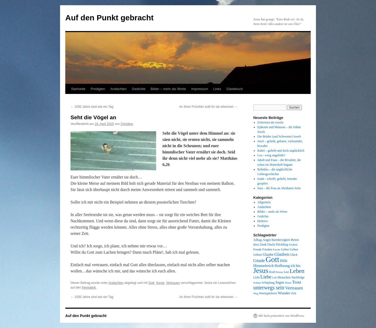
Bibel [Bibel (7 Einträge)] (256, 244)
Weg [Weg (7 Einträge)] (255, 293)
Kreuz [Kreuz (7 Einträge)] (279, 272)
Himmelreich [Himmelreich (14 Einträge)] (263, 266)
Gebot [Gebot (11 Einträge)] (294, 249)
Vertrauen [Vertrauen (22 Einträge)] (294, 287)
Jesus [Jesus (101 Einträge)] (260, 271)
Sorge (160, 283)
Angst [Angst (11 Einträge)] (266, 240)
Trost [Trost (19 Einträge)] (296, 282)
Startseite (78, 89)
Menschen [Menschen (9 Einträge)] (284, 277)
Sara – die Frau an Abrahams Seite (279, 188)
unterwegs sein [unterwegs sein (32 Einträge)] (268, 287)
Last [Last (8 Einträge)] (286, 271)
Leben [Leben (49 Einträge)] (297, 271)
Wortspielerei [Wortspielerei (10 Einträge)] (268, 293)
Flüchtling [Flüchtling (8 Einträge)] (282, 244)
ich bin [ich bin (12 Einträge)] (296, 266)
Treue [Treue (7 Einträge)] (288, 282)
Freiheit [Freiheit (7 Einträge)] (293, 244)
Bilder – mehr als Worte (168, 89)
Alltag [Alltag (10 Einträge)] (257, 240)
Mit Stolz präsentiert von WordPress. (281, 316)
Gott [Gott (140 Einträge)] (272, 259)
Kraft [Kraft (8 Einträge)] (272, 271)
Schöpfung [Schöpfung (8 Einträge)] (268, 282)
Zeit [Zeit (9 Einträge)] (293, 293)
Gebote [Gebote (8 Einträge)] (257, 254)
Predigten (98, 89)
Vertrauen (173, 283)
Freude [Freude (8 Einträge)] (257, 249)
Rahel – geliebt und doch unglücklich (280, 150)
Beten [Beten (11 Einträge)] (295, 240)
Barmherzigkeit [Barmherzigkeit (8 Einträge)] (281, 239)
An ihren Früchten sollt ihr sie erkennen (208, 107)
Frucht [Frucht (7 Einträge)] (276, 249)
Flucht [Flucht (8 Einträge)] (271, 244)
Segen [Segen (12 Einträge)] (279, 282)
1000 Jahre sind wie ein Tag (91, 107)
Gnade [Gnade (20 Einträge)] (259, 260)
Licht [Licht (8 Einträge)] (256, 277)
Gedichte (138, 89)
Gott (151, 283)
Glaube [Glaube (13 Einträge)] (268, 254)
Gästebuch (234, 89)
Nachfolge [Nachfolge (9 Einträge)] (298, 277)
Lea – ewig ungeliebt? (271, 155)
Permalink (89, 287)
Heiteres (262, 221)
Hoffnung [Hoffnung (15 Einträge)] (282, 266)
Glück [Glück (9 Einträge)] (294, 255)
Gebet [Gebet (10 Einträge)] (285, 249)
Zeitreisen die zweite (270, 122)
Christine (127, 124)
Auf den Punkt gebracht (109, 17)
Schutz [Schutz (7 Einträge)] (257, 282)
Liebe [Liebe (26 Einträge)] (265, 276)
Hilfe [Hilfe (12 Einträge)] (283, 261)
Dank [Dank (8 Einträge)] (263, 244)
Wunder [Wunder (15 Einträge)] (284, 293)
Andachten (118, 89)
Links (217, 89)
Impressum (199, 89)
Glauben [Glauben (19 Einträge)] (281, 254)
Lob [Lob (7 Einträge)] (274, 277)
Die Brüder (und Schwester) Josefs (279, 136)
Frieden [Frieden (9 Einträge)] (267, 249)
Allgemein (264, 202)
